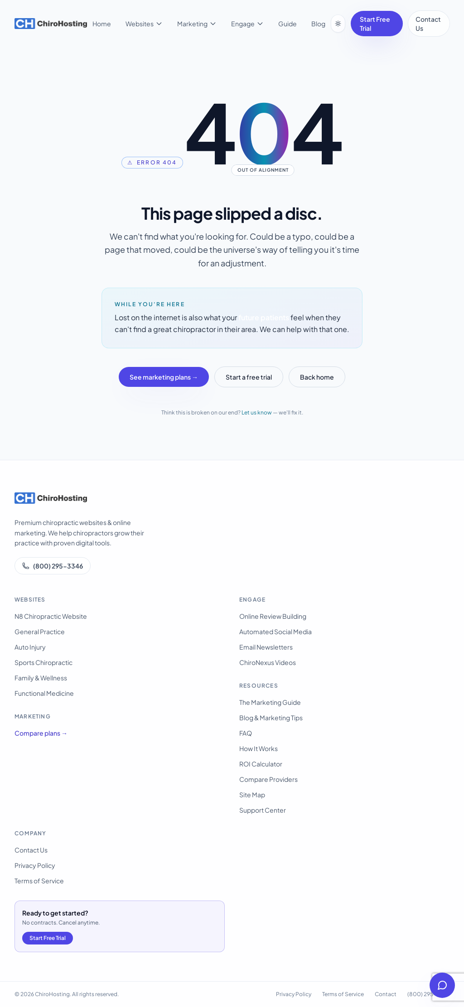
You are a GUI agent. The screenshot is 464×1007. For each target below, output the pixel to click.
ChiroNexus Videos (267, 662)
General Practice (39, 631)
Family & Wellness (40, 678)
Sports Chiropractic (43, 662)
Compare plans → (41, 733)
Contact (385, 994)
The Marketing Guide (270, 702)
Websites (144, 23)
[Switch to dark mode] (338, 23)
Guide (287, 23)
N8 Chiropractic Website (50, 616)
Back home (317, 377)
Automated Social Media (275, 631)
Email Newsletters (266, 647)
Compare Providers (268, 779)
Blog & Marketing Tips (271, 717)
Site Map (252, 794)
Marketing (197, 23)
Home (101, 23)
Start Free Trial (375, 23)
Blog (318, 23)
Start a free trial (249, 377)
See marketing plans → (164, 377)
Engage (247, 23)
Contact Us (428, 23)
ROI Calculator (260, 764)
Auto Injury (30, 647)
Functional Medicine (44, 693)
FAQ (245, 733)
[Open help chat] (442, 985)
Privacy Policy (34, 865)
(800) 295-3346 (52, 566)
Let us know (257, 412)
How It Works (258, 748)
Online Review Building (272, 616)
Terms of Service (39, 881)
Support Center (262, 810)
